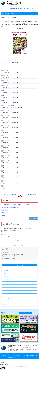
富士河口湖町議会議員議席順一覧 (10, 207)
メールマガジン (7, 267)
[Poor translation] (3, 368)
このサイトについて (16, 355)
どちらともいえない (7, 234)
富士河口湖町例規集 (8, 292)
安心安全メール (7, 273)
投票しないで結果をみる (19, 245)
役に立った (4, 232)
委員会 (3, 215)
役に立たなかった (6, 236)
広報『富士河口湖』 (8, 276)
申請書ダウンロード (8, 285)
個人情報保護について (12, 357)
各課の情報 (6, 301)
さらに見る (33, 218)
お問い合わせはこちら (9, 258)
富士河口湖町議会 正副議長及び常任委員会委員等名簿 (15, 204)
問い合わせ (7, 355)
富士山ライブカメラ (8, 295)
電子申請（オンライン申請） (10, 283)
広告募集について (25, 313)
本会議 (3, 212)
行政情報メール (7, 270)
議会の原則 (4, 210)
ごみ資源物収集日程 (8, 279)
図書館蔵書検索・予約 (8, 289)
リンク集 (6, 304)
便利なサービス (19, 265)
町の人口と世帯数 (8, 298)
